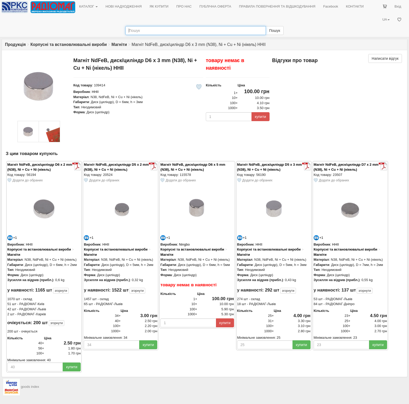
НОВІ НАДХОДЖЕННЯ (124, 6)
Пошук (274, 30)
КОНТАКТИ (355, 6)
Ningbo (184, 244)
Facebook (330, 6)
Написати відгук (385, 58)
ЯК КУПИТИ (158, 6)
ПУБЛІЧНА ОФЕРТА (215, 6)
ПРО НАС (184, 6)
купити (260, 117)
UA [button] (386, 19)
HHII (95, 92)
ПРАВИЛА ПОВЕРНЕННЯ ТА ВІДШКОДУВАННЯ (277, 6)
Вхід (398, 6)
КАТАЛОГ (88, 6)
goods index (30, 387)
